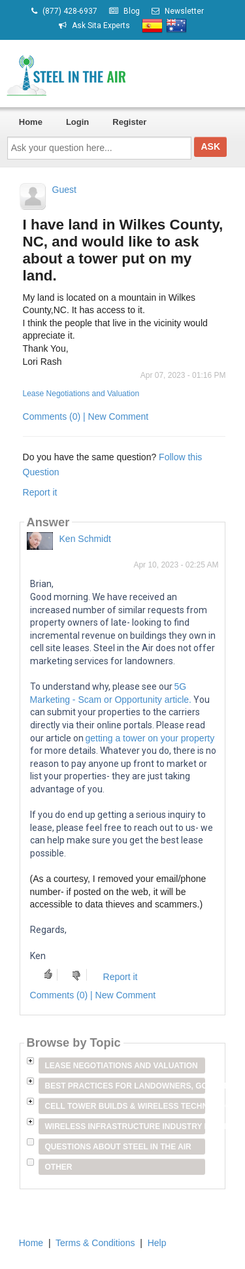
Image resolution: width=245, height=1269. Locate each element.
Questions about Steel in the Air (118, 1146)
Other (59, 1167)
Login (77, 122)
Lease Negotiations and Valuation (81, 393)
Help (157, 1243)
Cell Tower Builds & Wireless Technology (125, 1106)
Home (30, 122)
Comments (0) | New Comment (86, 416)
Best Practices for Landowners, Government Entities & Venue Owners (125, 1086)
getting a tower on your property (150, 738)
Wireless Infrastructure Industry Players (125, 1126)
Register (129, 122)
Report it (40, 492)
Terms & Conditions (95, 1243)
